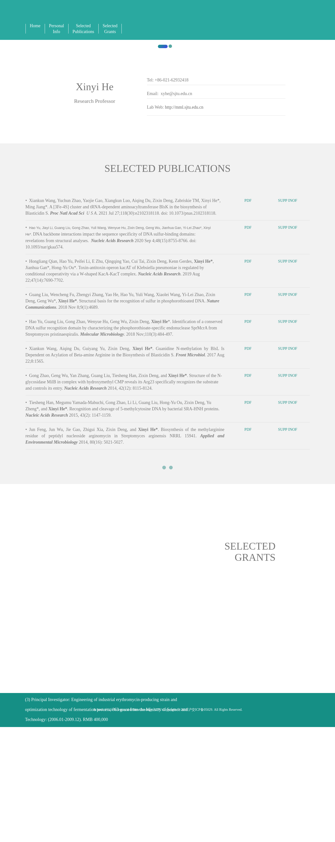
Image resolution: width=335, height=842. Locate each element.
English (206, 15)
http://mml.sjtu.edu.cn (184, 295)
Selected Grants (110, 28)
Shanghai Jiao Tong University (94, 220)
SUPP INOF (291, 424)
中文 (211, 15)
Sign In (217, 15)
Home (35, 25)
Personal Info (56, 28)
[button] (25, 140)
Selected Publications (83, 28)
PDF (251, 424)
